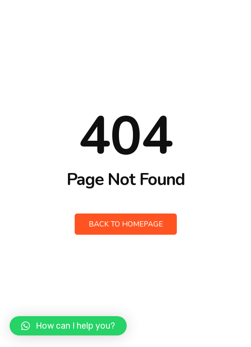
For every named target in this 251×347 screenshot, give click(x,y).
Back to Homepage (126, 224)
